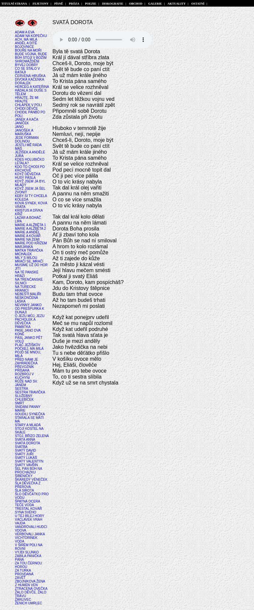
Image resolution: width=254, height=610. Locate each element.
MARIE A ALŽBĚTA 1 (30, 225)
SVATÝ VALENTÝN (29, 461)
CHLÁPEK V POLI (28, 105)
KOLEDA (21, 199)
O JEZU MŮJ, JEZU (29, 316)
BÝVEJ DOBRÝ (26, 65)
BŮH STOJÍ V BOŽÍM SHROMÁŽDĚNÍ (31, 59)
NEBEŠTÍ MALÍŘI (28, 294)
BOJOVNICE (24, 47)
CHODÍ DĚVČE (26, 108)
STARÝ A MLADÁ (28, 425)
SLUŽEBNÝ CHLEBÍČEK (24, 397)
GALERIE (155, 3)
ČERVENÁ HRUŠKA (30, 76)
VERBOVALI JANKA (30, 534)
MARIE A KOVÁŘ (28, 236)
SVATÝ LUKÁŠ (26, 458)
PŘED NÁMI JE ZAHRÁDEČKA (26, 361)
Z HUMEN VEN (26, 585)
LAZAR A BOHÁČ (28, 218)
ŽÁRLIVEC (23, 599)
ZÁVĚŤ (20, 578)
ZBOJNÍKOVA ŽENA (30, 581)
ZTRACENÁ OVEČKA (31, 588)
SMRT (19, 403)
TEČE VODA (24, 505)
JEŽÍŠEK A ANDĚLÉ (30, 152)
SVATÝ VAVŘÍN (26, 465)
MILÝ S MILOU (26, 258)
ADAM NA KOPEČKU (31, 36)
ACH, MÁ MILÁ (26, 39)
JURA (19, 156)
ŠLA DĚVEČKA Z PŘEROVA (27, 485)
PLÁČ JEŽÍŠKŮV (27, 345)
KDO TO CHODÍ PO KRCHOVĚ (30, 168)
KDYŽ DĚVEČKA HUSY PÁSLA (27, 176)
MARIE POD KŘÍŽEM (31, 243)
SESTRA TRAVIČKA (30, 392)
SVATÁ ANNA (25, 439)
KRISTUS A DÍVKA (29, 210)
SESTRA (21, 388)
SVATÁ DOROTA (27, 443)
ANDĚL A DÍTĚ (26, 43)
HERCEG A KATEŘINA (32, 87)
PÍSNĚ (59, 3)
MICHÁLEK (23, 254)
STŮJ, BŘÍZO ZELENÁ (32, 436)
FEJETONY (40, 3)
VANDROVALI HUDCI (31, 527)
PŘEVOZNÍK (24, 367)
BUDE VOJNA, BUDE (31, 54)
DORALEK (23, 83)
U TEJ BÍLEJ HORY (29, 516)
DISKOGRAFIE (113, 3)
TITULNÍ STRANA (14, 3)
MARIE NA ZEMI (27, 239)
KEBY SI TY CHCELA (31, 196)
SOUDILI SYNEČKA (30, 414)
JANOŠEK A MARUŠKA (24, 132)
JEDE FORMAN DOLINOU (27, 139)
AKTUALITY (176, 3)
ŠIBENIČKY (23, 476)
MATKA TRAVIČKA (29, 250)
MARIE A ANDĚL (27, 232)
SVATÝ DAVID (25, 450)
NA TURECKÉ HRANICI (25, 288)
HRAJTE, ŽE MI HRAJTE (26, 99)
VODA (19, 541)
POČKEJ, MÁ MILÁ (29, 348)
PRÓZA (74, 3)
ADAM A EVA (24, 32)
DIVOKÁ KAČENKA (29, 79)
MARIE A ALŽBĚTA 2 (30, 228)
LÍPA (18, 221)
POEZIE (90, 3)
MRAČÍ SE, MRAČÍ (29, 261)
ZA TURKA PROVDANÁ (24, 572)
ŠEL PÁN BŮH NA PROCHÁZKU (28, 470)
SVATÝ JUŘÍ (24, 454)
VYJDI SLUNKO (27, 552)
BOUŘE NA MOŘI (28, 50)
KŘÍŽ (18, 214)
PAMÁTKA (22, 327)
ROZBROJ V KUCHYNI (24, 376)
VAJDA (20, 523)
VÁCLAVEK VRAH (28, 519)
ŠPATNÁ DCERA (27, 501)
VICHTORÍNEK (26, 538)
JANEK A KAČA (26, 119)
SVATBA (21, 447)
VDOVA (20, 530)
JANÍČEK (22, 123)
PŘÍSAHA (22, 370)
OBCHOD (136, 3)
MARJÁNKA (24, 247)
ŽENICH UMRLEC (28, 603)
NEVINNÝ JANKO (28, 305)
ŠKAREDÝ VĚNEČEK (31, 479)
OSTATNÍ (198, 3)
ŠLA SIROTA (24, 490)
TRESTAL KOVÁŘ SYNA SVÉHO (28, 510)
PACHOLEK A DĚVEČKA (25, 321)
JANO (19, 127)
